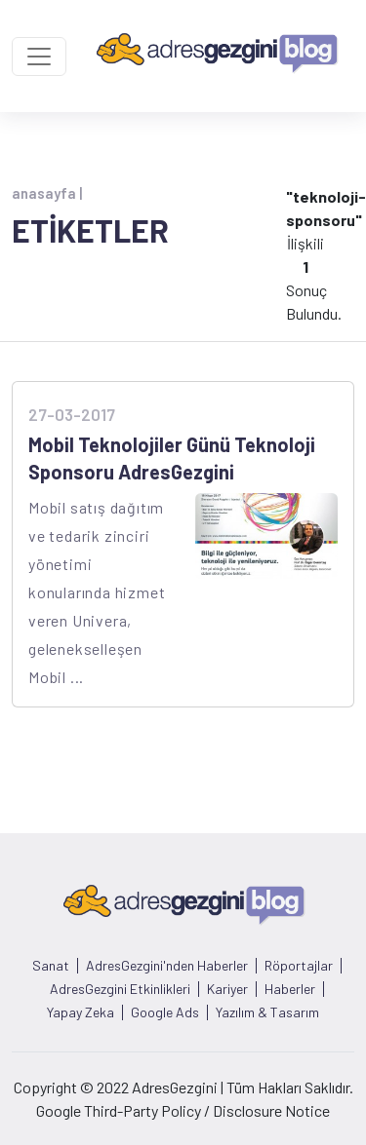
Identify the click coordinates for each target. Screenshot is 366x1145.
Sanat (50, 965)
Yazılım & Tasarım (267, 1012)
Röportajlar (298, 965)
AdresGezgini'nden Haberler (167, 965)
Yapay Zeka (80, 1012)
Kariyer (227, 989)
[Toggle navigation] (39, 56)
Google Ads (165, 1012)
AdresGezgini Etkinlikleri (120, 989)
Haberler (289, 989)
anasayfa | (47, 193)
